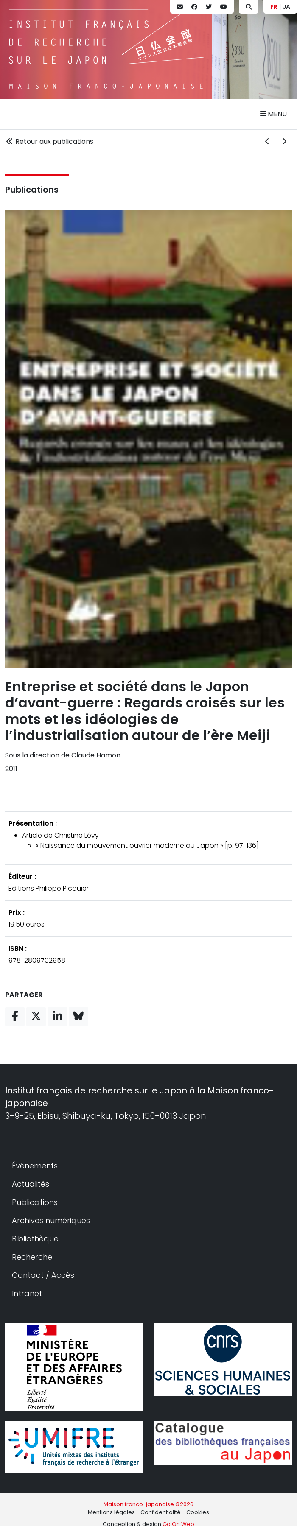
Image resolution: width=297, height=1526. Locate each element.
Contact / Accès (43, 1275)
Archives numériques (51, 1220)
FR (273, 7)
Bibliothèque (35, 1238)
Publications (32, 190)
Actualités (30, 1184)
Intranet (27, 1293)
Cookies (197, 1512)
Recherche (32, 1257)
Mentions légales (111, 1512)
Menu (273, 114)
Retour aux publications (49, 141)
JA (286, 7)
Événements (35, 1165)
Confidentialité (160, 1512)
